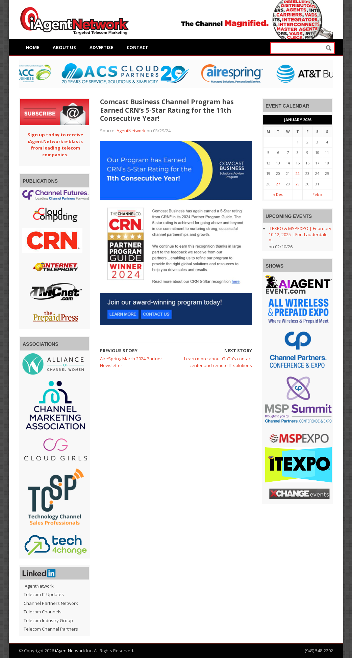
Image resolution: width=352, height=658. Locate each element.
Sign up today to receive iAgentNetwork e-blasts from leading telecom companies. (55, 145)
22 (298, 173)
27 (278, 183)
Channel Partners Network (51, 603)
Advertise (101, 47)
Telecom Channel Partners (51, 629)
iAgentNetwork (131, 131)
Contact (137, 47)
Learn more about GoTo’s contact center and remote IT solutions (218, 362)
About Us (64, 47)
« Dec (278, 194)
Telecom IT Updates (44, 594)
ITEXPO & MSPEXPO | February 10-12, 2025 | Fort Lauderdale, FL (300, 234)
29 (298, 183)
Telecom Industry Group (48, 620)
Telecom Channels (42, 612)
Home (32, 47)
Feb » (317, 194)
